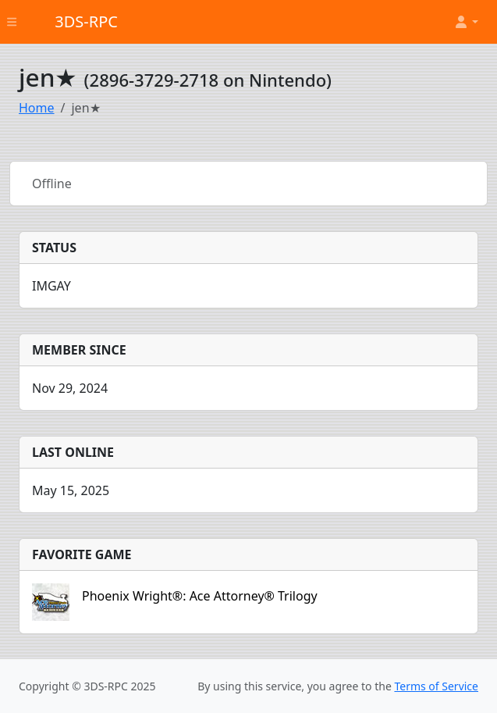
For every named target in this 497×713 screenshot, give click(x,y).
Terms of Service (436, 686)
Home (37, 107)
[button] (466, 21)
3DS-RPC (86, 21)
